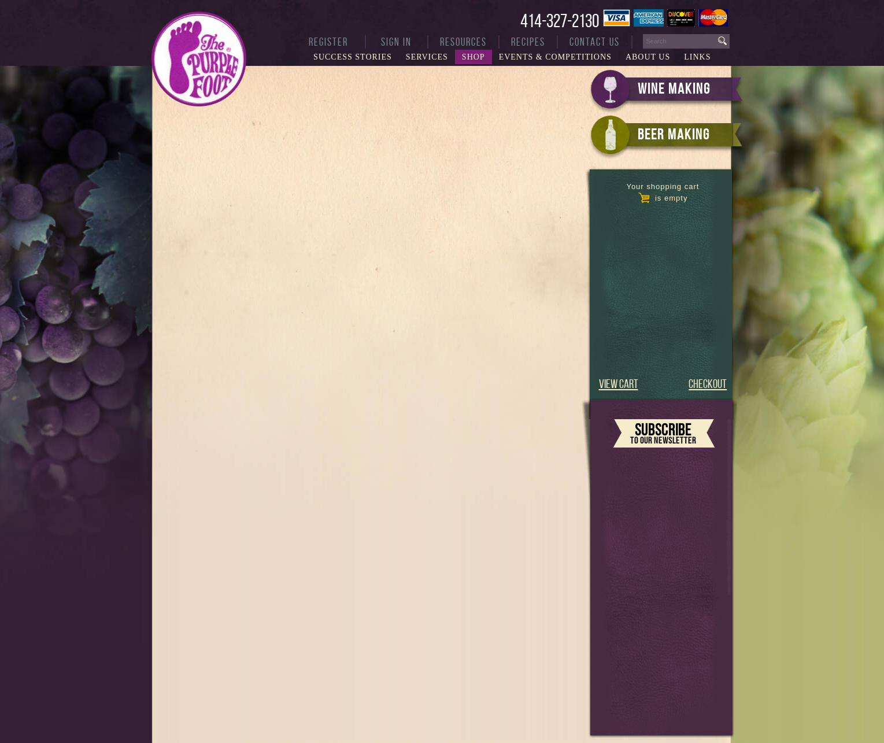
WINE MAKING (674, 88)
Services (427, 57)
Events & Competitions (555, 57)
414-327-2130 (559, 20)
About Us (648, 57)
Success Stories (352, 57)
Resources (463, 42)
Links (697, 57)
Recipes (528, 42)
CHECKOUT (708, 384)
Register (328, 42)
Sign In (396, 42)
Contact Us (594, 42)
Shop (473, 57)
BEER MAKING (674, 134)
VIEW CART (618, 384)
